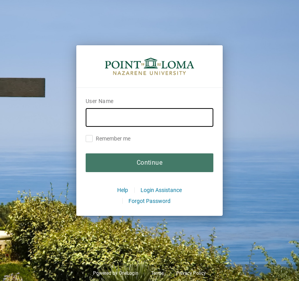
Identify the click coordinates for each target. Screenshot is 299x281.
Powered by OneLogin (116, 273)
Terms (157, 273)
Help (122, 190)
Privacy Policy (191, 273)
